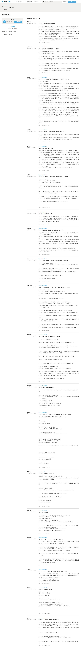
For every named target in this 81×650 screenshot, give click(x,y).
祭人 (28, 212)
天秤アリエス (30, 471)
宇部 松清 (29, 385)
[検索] (43, 2)
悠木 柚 (28, 587)
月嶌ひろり (29, 334)
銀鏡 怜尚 (29, 537)
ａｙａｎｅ (29, 258)
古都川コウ (29, 285)
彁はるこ (29, 146)
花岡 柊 (29, 510)
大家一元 (29, 228)
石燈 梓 (28, 618)
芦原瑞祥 (29, 21)
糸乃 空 (28, 412)
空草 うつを (29, 47)
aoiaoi (28, 77)
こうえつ (29, 569)
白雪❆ (28, 174)
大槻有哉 (29, 129)
